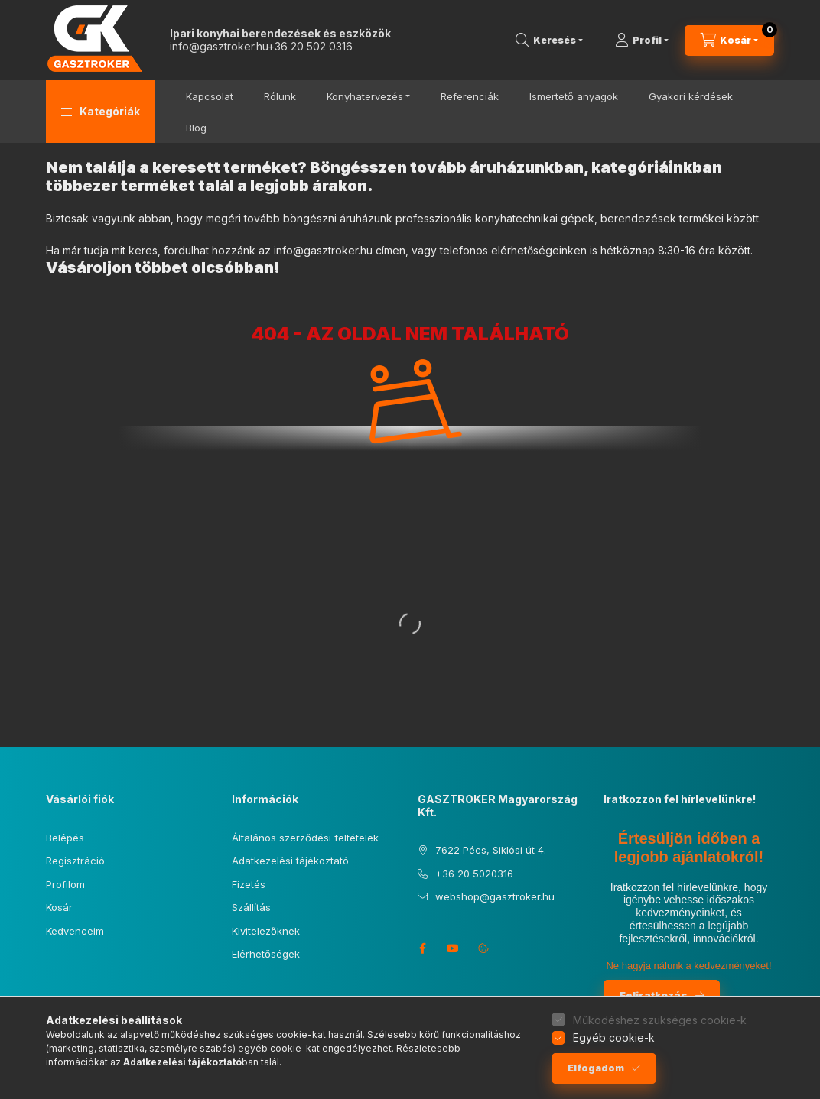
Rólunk (280, 96)
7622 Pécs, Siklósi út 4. (490, 850)
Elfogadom (596, 1068)
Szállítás (251, 907)
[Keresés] (549, 40)
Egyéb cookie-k (614, 1037)
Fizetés (248, 884)
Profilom (65, 884)
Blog (196, 128)
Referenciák (470, 96)
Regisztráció (75, 860)
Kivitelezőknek (266, 931)
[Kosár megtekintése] (729, 40)
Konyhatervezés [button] (365, 96)
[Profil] (642, 40)
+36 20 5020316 (474, 873)
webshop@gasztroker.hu (495, 896)
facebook (422, 948)
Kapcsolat (209, 96)
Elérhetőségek (266, 954)
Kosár (59, 907)
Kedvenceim (75, 931)
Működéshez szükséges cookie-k (660, 1019)
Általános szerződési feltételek (305, 838)
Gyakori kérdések (691, 96)
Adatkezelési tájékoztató (290, 860)
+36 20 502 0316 (310, 46)
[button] (100, 111)
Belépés (65, 838)
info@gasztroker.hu (219, 46)
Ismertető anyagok (573, 96)
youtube (453, 948)
